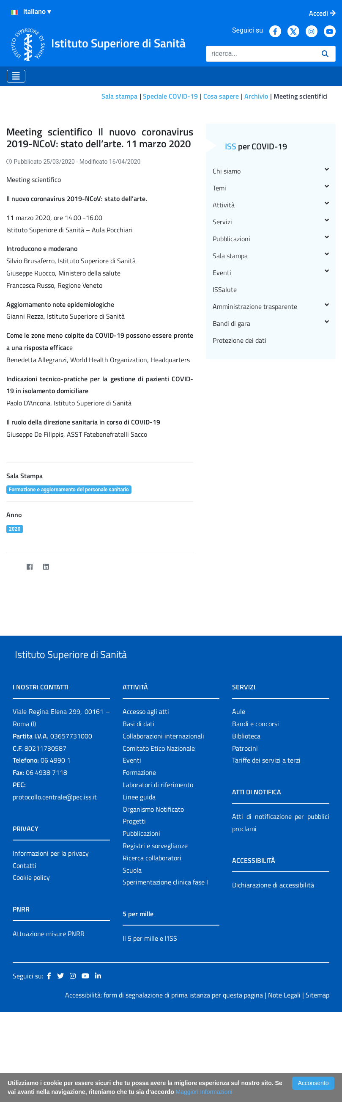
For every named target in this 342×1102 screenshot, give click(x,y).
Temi (271, 258)
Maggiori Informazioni (204, 1091)
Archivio (256, 96)
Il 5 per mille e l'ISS (150, 1028)
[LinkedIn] (45, 636)
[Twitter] (12, 636)
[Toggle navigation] (16, 76)
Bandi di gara (271, 393)
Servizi (271, 292)
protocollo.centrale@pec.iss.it (55, 887)
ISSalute (225, 360)
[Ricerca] (260, 54)
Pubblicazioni (271, 309)
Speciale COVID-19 (170, 96)
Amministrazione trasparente (271, 377)
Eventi (271, 343)
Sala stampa (119, 96)
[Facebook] (29, 636)
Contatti (24, 955)
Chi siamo (271, 241)
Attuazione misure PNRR (49, 1024)
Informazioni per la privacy (51, 943)
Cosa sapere (221, 96)
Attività (271, 275)
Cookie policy (31, 967)
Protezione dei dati (239, 410)
